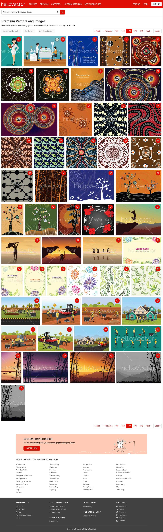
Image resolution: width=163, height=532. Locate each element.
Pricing (136, 4)
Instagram (121, 515)
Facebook (121, 506)
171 (135, 31)
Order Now (31, 448)
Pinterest (121, 512)
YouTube (120, 518)
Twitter (120, 509)
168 (116, 31)
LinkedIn (120, 521)
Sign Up (156, 4)
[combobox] (11, 31)
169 (123, 31)
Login (145, 4)
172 (141, 31)
